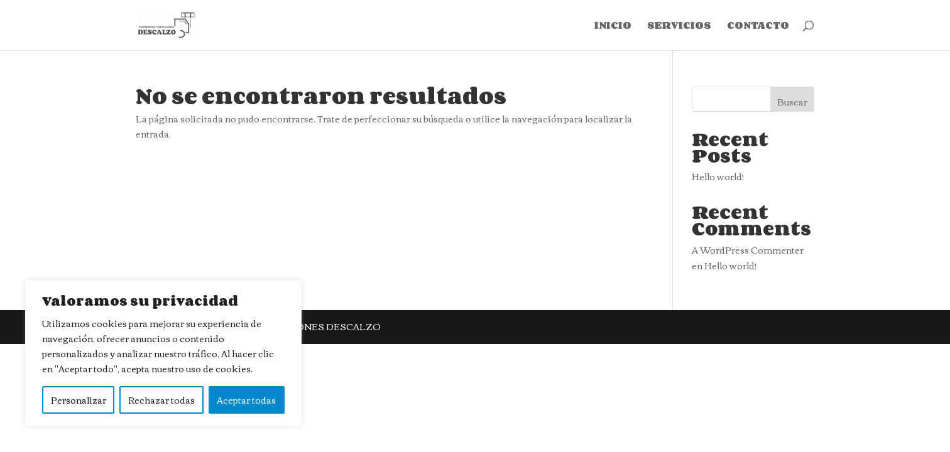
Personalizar (78, 400)
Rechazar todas (161, 400)
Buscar (792, 102)
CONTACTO (758, 27)
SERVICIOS (679, 27)
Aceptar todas (246, 400)
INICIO (612, 27)
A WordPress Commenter (748, 250)
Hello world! (718, 176)
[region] (163, 353)
